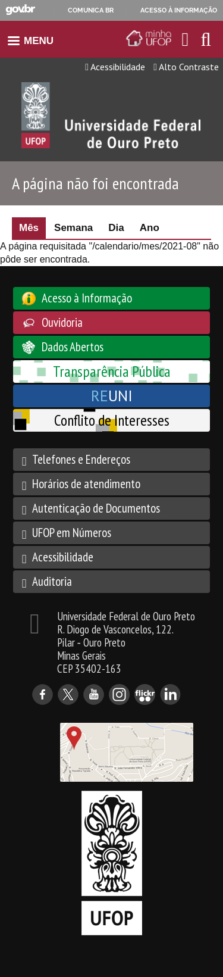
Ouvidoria (62, 322)
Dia (116, 227)
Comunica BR (91, 10)
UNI (112, 395)
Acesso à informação (178, 10)
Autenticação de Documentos (96, 508)
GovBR (20, 9)
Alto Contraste (186, 67)
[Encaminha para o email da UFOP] (185, 39)
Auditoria (52, 581)
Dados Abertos (72, 347)
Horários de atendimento (86, 484)
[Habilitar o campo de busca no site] (205, 43)
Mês (32, 227)
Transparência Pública (112, 371)
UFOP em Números (71, 533)
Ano (149, 227)
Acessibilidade (115, 67)
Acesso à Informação (87, 298)
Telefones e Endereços (81, 459)
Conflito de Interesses (111, 420)
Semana (73, 227)
